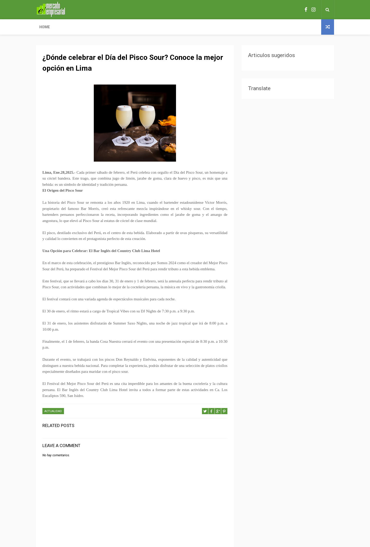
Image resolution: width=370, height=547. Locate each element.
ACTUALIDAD (53, 411)
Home (44, 27)
